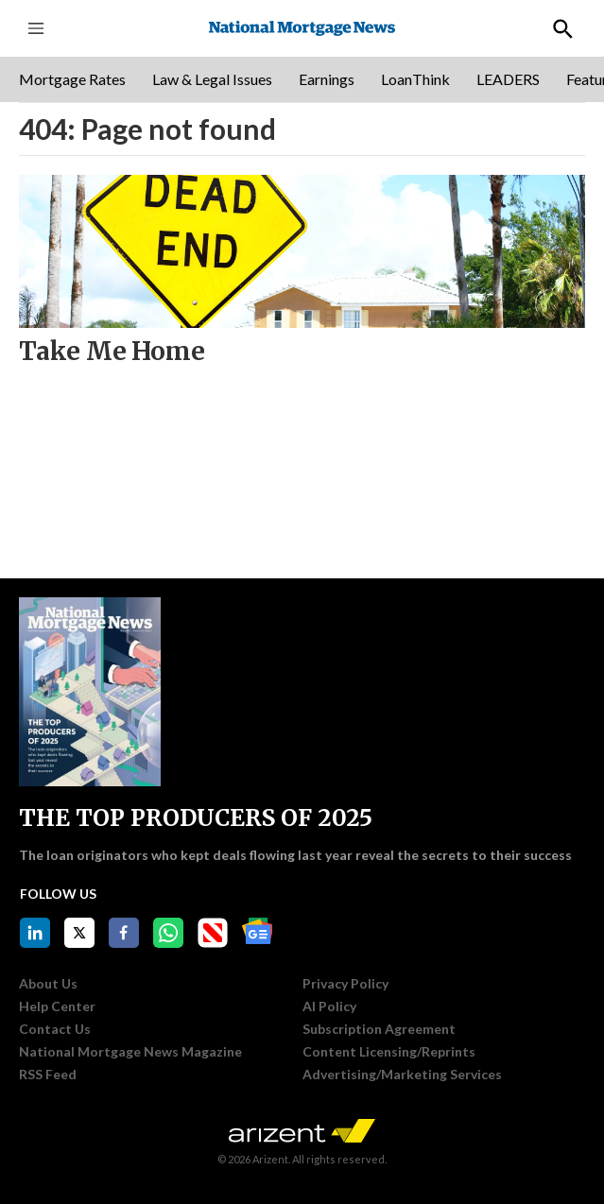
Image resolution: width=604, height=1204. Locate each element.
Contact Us (55, 1029)
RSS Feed (48, 1074)
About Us (48, 983)
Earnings (326, 79)
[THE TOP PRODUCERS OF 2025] (90, 691)
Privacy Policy (345, 983)
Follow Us (58, 894)
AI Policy (329, 1006)
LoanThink (415, 79)
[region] (302, 79)
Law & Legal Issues (212, 79)
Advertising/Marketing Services (402, 1074)
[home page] (302, 29)
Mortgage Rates (72, 79)
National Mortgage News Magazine (130, 1051)
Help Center (57, 1006)
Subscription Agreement (379, 1029)
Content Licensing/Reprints (388, 1051)
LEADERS (508, 79)
